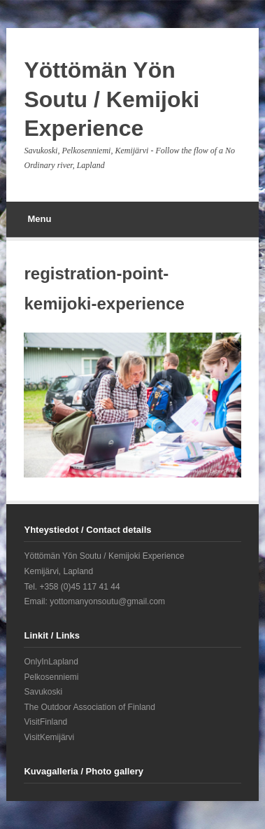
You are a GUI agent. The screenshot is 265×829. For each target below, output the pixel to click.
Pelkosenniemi (51, 677)
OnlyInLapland (51, 662)
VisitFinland (45, 722)
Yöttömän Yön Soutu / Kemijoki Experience (111, 99)
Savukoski (43, 692)
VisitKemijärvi (49, 737)
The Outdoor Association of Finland (89, 707)
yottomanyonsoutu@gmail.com (107, 601)
